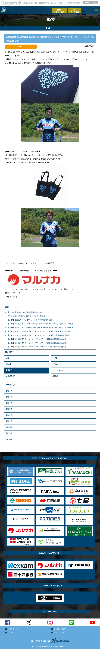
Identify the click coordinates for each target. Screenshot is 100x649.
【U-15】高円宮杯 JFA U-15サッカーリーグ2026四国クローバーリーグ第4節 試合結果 (40, 326)
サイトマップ (59, 631)
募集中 (55, 375)
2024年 (9, 402)
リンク (10, 631)
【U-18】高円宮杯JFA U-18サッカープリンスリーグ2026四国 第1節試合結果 (36, 345)
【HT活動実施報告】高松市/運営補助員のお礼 (25, 311)
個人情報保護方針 (60, 628)
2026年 (9, 389)
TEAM (55, 363)
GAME (8, 363)
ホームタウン (58, 369)
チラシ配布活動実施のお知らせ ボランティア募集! (26, 315)
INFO (55, 357)
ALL (7, 357)
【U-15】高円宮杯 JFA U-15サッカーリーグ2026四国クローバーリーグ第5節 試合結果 (40, 322)
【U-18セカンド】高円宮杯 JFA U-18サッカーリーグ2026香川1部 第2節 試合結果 (38, 330)
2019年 (9, 432)
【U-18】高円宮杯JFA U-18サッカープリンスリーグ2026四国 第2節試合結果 (36, 342)
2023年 (9, 408)
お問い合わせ (13, 628)
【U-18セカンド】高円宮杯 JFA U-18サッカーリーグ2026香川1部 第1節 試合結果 (38, 334)
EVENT (9, 369)
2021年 (9, 420)
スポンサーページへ (50, 610)
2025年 (9, 396)
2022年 (9, 414)
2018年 (9, 438)
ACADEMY (10, 375)
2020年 (9, 426)
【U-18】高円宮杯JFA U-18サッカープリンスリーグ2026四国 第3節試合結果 (36, 338)
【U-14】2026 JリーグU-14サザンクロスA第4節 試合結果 (29, 319)
